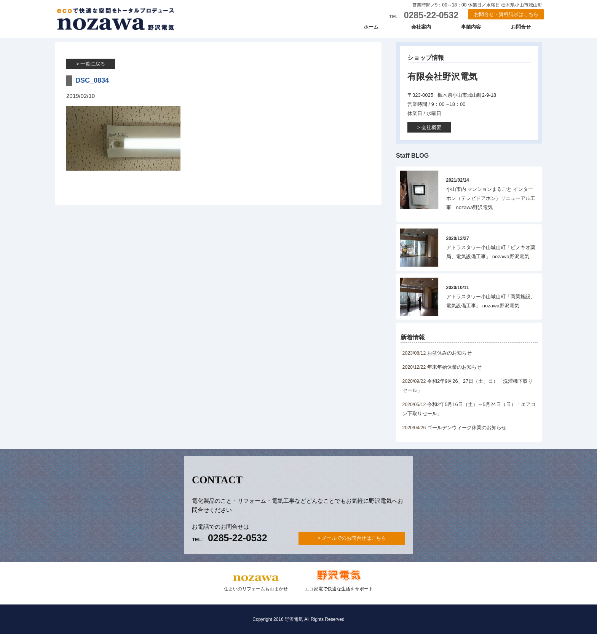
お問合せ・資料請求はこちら (506, 15)
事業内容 (471, 30)
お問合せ (521, 30)
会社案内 (421, 30)
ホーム (371, 30)
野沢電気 (121, 21)
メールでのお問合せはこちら (354, 542)
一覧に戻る (92, 67)
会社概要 (431, 131)
